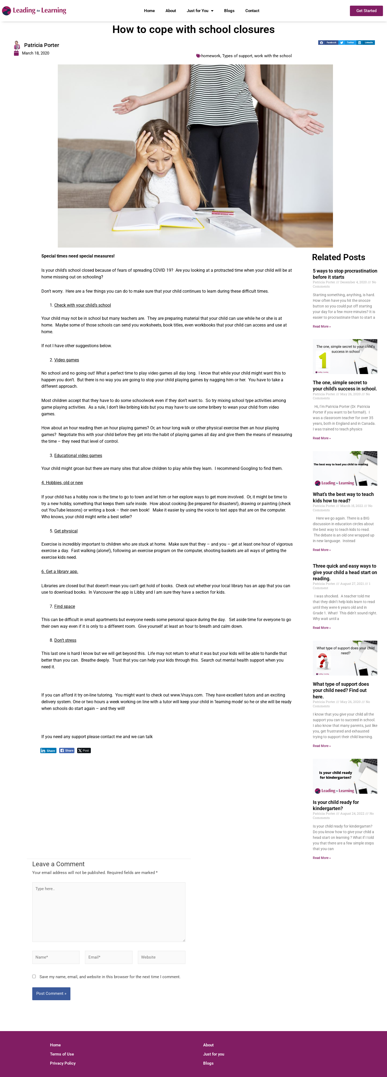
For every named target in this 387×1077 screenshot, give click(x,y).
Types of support (237, 55)
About (171, 10)
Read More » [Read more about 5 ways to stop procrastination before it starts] (322, 326)
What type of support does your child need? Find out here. (341, 690)
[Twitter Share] (84, 750)
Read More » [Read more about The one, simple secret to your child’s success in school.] (322, 438)
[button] (328, 42)
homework (210, 55)
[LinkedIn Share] (48, 750)
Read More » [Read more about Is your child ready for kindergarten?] (322, 858)
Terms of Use (62, 1054)
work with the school (273, 55)
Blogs (229, 10)
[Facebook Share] (67, 750)
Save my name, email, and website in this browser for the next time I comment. (110, 976)
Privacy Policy (63, 1063)
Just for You (200, 11)
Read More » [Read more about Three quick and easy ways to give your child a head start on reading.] (322, 628)
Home (149, 10)
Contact (252, 10)
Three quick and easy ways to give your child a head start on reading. (345, 572)
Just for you (213, 1054)
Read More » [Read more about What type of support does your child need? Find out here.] (322, 746)
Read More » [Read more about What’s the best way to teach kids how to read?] (322, 550)
